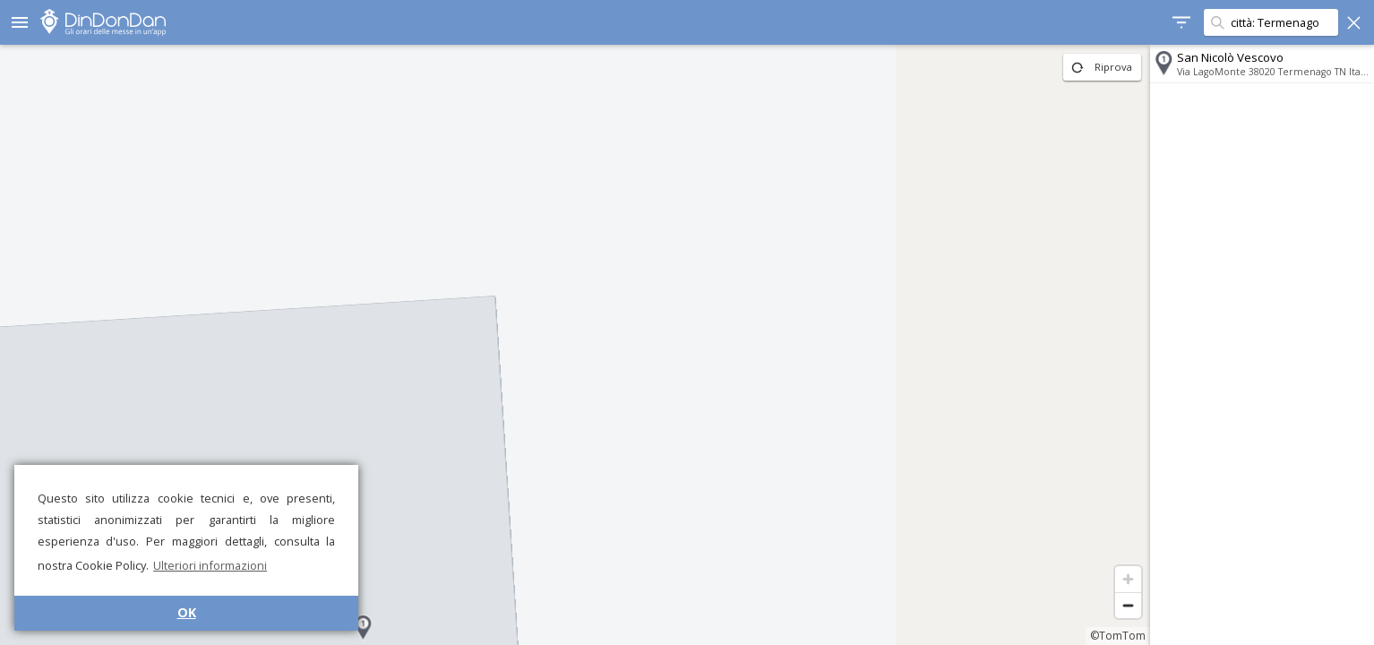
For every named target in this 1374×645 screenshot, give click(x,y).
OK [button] (186, 612)
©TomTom (1118, 635)
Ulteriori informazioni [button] (210, 565)
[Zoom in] (1128, 579)
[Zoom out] (1128, 605)
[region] (575, 345)
